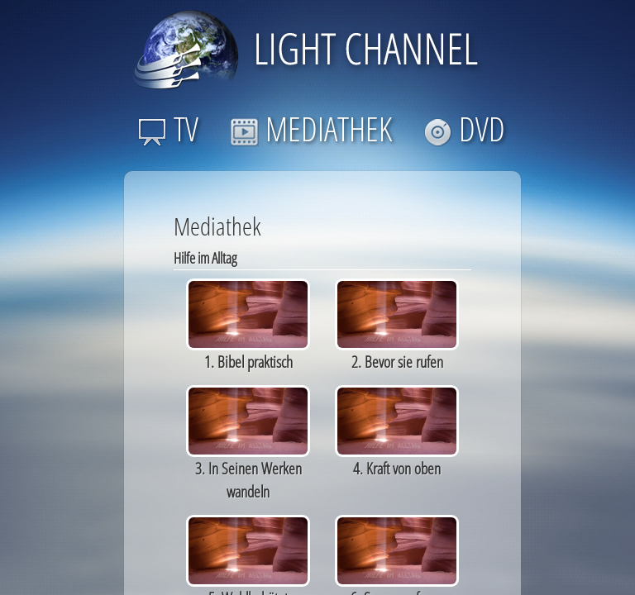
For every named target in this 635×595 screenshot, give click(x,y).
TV (168, 128)
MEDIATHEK (311, 128)
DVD (464, 128)
